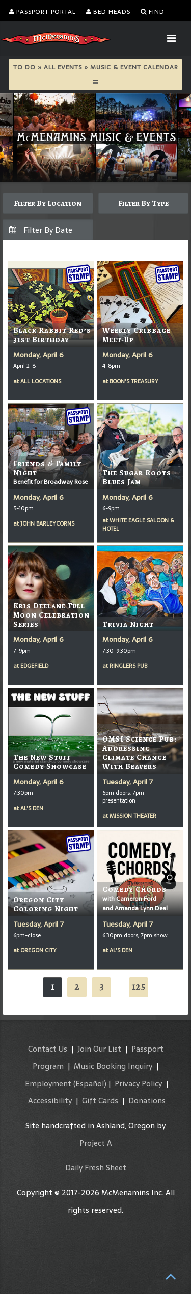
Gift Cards (100, 1100)
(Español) (89, 1083)
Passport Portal (42, 12)
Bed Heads (108, 12)
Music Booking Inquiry (113, 1066)
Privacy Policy (138, 1083)
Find (153, 12)
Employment (48, 1083)
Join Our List (99, 1048)
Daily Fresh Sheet (95, 1167)
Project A (95, 1142)
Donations (147, 1100)
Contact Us (47, 1048)
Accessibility (50, 1100)
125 (138, 986)
